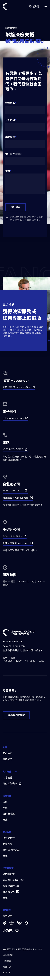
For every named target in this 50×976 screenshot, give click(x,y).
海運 (5, 801)
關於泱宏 (7, 753)
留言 (7, 170)
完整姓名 (10, 103)
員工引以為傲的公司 (13, 879)
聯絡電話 (10, 136)
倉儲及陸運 (9, 813)
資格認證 (7, 915)
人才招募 (7, 777)
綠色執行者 (9, 873)
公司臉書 (7, 960)
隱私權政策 (8, 955)
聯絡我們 (7, 759)
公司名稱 (10, 119)
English (6, 972)
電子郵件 (10, 153)
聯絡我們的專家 (16, 715)
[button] (44, 6)
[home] (6, 6)
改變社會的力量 (11, 885)
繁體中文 (7, 966)
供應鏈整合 (9, 837)
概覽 (5, 819)
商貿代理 (7, 843)
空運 (5, 807)
